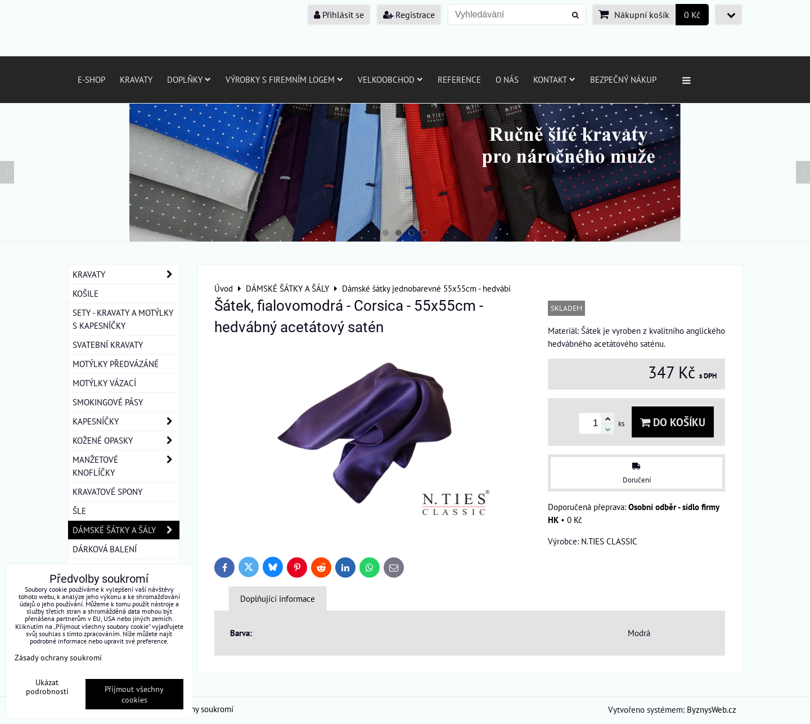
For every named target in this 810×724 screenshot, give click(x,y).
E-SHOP (91, 79)
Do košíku (672, 422)
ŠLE (79, 510)
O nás (507, 79)
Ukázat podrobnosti (47, 687)
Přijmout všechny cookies (134, 694)
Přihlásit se (339, 14)
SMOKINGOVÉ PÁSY (108, 402)
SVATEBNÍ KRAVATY (108, 344)
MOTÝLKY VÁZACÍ (104, 382)
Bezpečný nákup (623, 79)
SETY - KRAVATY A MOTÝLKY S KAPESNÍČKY (123, 319)
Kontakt (554, 79)
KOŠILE (85, 293)
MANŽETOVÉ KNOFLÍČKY (126, 466)
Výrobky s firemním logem (284, 79)
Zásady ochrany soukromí (58, 657)
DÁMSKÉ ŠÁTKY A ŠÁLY (126, 530)
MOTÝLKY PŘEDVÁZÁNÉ (116, 363)
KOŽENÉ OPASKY (126, 440)
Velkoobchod (390, 79)
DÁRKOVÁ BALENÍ (105, 549)
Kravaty (136, 79)
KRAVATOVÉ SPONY (107, 491)
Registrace (409, 14)
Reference (459, 79)
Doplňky (189, 79)
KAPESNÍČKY (126, 421)
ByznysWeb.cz (711, 709)
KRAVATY (126, 274)
